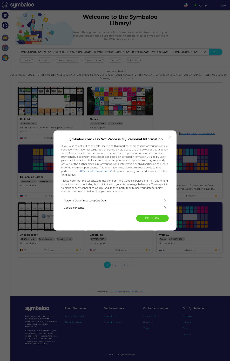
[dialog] (115, 180)
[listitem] (115, 200)
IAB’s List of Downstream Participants (101, 171)
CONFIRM (152, 218)
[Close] (170, 137)
